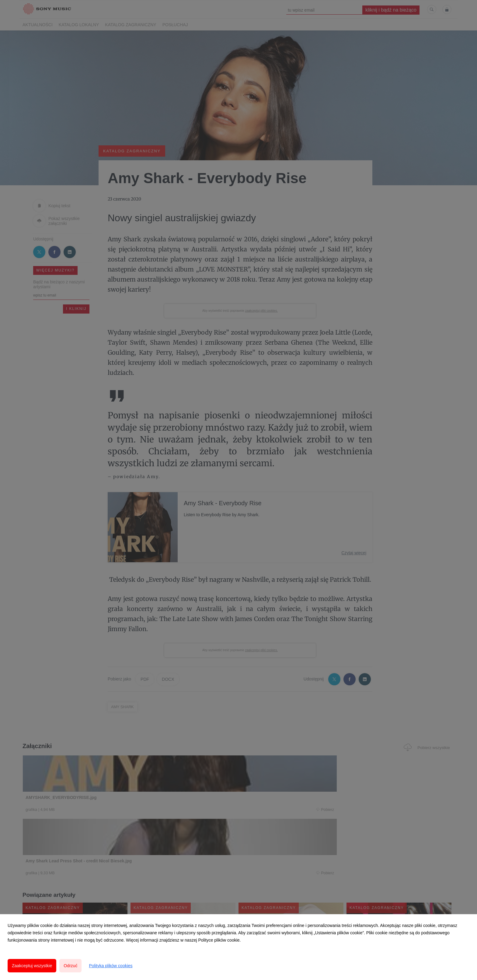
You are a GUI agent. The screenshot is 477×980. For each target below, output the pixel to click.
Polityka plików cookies (110, 965)
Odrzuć (70, 965)
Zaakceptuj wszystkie (32, 965)
